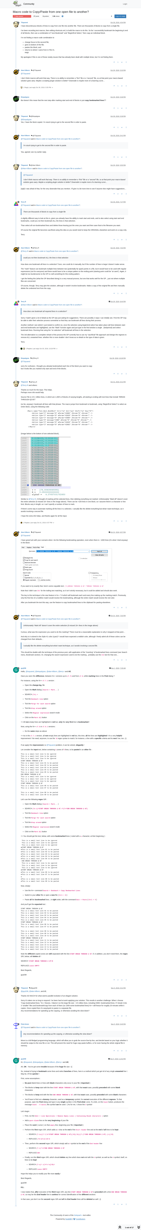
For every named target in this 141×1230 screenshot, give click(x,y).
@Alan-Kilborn (26, 168)
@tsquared (30, 671)
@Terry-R (24, 251)
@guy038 (33, 988)
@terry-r (61, 671)
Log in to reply (120, 16)
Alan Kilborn (25, 70)
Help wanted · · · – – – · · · (22, 16)
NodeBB (68, 1219)
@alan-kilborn (52, 671)
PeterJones (25, 1024)
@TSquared (36, 70)
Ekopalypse (25, 97)
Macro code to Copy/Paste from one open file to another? (58, 139)
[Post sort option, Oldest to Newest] (111, 16)
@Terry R (35, 248)
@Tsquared (50, 745)
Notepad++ (78, 1215)
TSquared (24, 22)
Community (28, 4)
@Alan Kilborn (34, 165)
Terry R (23, 202)
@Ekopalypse (34, 116)
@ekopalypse (40, 671)
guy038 (23, 668)
